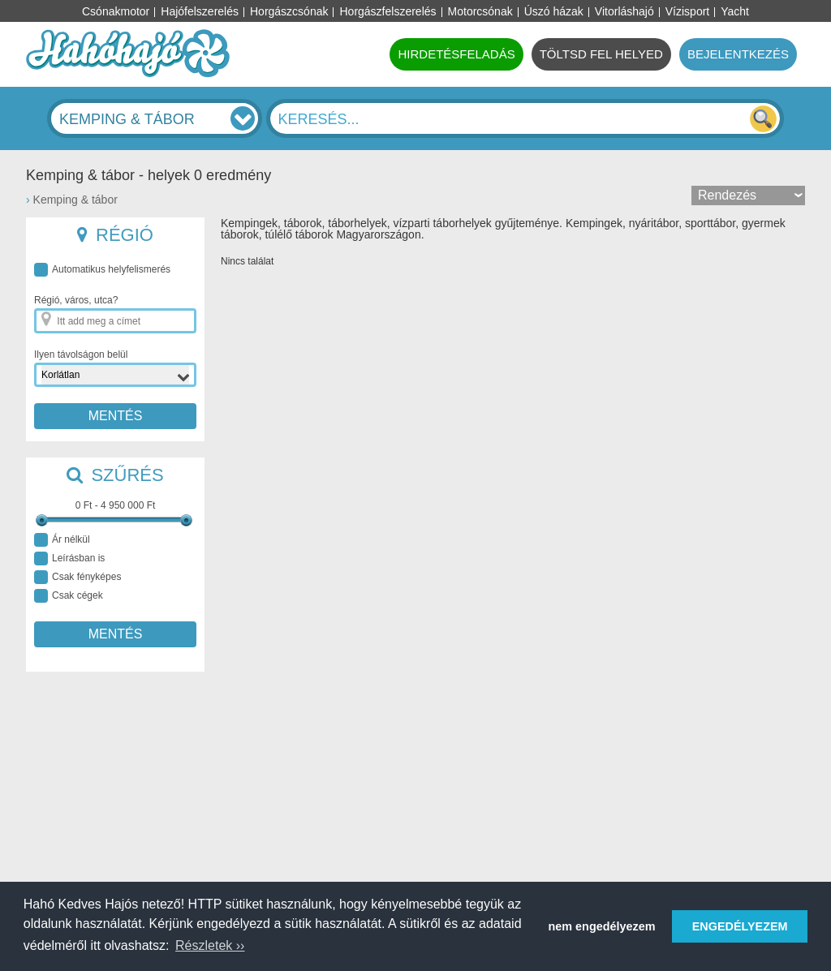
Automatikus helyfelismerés (102, 270)
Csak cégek (68, 596)
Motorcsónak (480, 11)
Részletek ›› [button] (209, 945)
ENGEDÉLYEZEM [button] (740, 926)
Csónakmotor (115, 11)
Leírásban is (69, 558)
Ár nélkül (62, 540)
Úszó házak (553, 11)
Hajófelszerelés (200, 11)
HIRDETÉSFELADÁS (456, 54)
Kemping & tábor (75, 199)
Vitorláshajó (624, 11)
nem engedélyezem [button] (602, 926)
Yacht (735, 11)
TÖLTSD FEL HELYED (601, 54)
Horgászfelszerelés (387, 11)
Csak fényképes (77, 577)
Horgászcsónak (289, 11)
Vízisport (687, 11)
